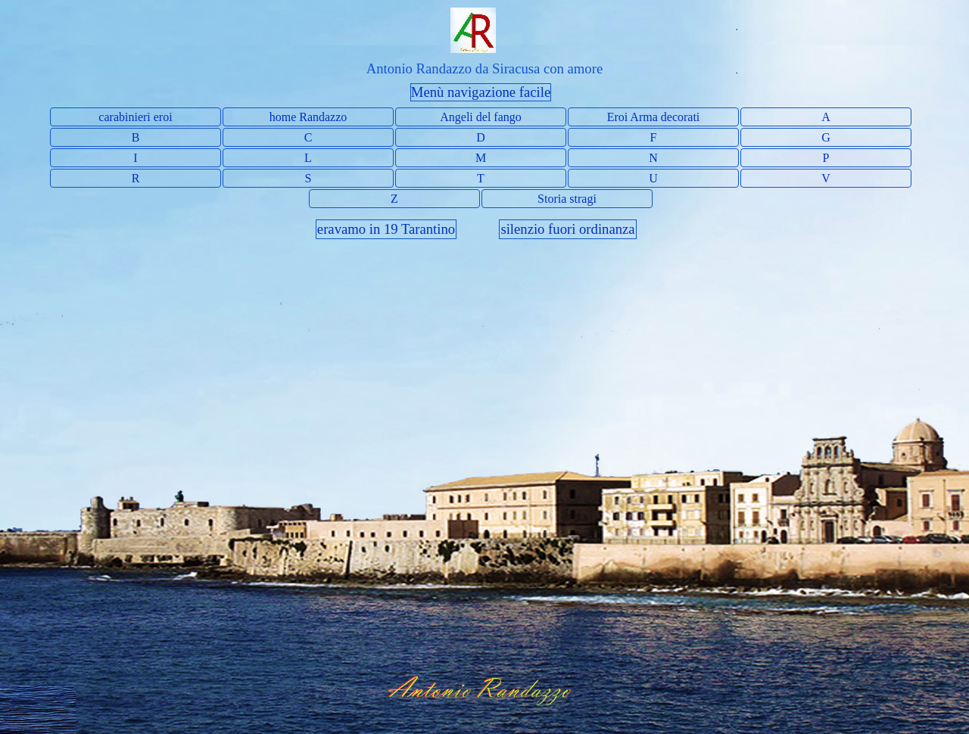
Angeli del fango (481, 116)
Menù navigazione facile (480, 92)
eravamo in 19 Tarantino (386, 229)
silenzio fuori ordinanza (567, 229)
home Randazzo (308, 116)
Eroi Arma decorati (653, 116)
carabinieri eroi (135, 116)
